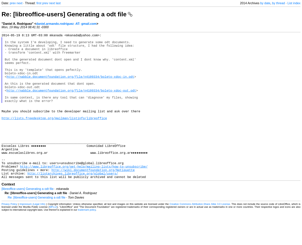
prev (13, 3)
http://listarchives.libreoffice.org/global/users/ (72, 205)
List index (293, 3)
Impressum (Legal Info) (32, 236)
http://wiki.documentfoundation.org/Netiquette (93, 201)
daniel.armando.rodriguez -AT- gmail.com (66, 23)
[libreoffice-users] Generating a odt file (28, 221)
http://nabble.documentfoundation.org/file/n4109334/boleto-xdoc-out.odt (71, 103)
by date (265, 3)
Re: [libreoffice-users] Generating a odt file (67, 14)
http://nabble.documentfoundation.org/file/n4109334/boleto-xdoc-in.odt (70, 86)
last (58, 3)
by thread (278, 3)
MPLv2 (53, 239)
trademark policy (87, 242)
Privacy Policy (9, 236)
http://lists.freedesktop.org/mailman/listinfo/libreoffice (54, 137)
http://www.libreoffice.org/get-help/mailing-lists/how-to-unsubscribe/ (84, 196)
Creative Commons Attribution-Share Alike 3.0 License (200, 236)
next (19, 3)
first (38, 3)
